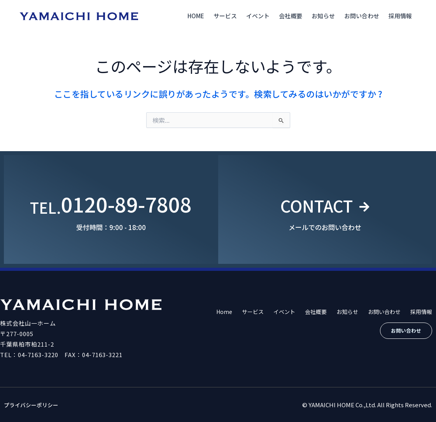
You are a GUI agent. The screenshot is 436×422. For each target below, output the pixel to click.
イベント (258, 16)
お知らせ (323, 16)
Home (195, 16)
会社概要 (290, 16)
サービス (225, 16)
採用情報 (400, 16)
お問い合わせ (361, 16)
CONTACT (315, 203)
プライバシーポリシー (33, 405)
